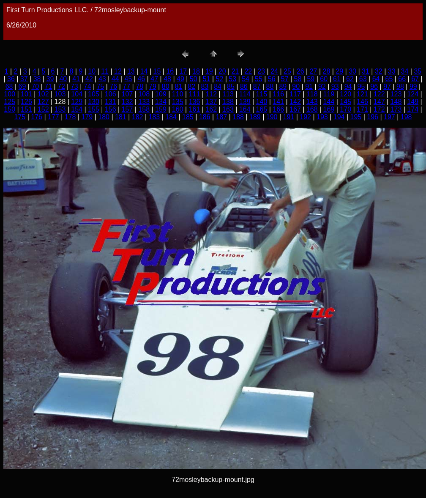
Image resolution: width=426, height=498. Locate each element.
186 (204, 116)
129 (76, 101)
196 (372, 116)
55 (258, 78)
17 (183, 71)
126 (26, 101)
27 (313, 71)
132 (127, 101)
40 (63, 78)
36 (11, 78)
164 (245, 109)
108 (144, 94)
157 (127, 109)
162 (211, 109)
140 (262, 101)
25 (287, 71)
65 (389, 78)
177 (53, 116)
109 (161, 94)
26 (300, 71)
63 (363, 78)
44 (115, 78)
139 (245, 101)
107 (127, 94)
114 (245, 94)
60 (324, 78)
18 (196, 71)
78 (139, 86)
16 (170, 71)
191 (289, 116)
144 (329, 101)
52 (220, 78)
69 (22, 86)
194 (339, 116)
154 (76, 109)
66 (402, 78)
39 (50, 78)
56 (272, 78)
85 (231, 86)
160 (177, 109)
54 (245, 78)
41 (76, 78)
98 (400, 86)
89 (283, 86)
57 (285, 78)
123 (396, 94)
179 (87, 116)
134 (161, 101)
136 (194, 101)
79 (152, 86)
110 (177, 94)
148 (396, 101)
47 (154, 78)
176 (36, 116)
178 (70, 116)
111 (194, 94)
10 (92, 71)
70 (35, 86)
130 (93, 101)
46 (141, 78)
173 (396, 109)
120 (345, 94)
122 (379, 94)
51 (206, 78)
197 (389, 116)
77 (126, 86)
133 (144, 101)
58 (298, 78)
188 (238, 116)
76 (113, 86)
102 (43, 94)
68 (9, 86)
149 (412, 101)
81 (179, 86)
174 (412, 109)
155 (93, 109)
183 (154, 116)
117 (295, 94)
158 (144, 109)
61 (337, 78)
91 (309, 86)
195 (356, 116)
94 (348, 86)
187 (221, 116)
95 (361, 86)
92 (322, 86)
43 (102, 78)
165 (262, 109)
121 (362, 94)
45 (128, 78)
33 (392, 71)
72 (61, 86)
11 (105, 71)
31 (365, 71)
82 (192, 86)
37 (24, 78)
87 (257, 86)
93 (335, 86)
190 (272, 116)
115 (262, 94)
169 (329, 109)
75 (100, 86)
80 (165, 86)
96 (374, 86)
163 (228, 109)
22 (248, 71)
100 (9, 94)
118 (312, 94)
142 (295, 101)
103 (60, 94)
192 (305, 116)
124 (412, 94)
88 (270, 86)
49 (180, 78)
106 (110, 94)
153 (60, 109)
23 (261, 71)
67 (415, 78)
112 (211, 94)
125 (9, 101)
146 (362, 101)
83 (204, 86)
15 (157, 71)
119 (329, 94)
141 (278, 101)
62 (350, 78)
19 (209, 71)
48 (167, 78)
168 (312, 109)
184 (171, 116)
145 (345, 101)
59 (310, 78)
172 (379, 109)
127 (43, 101)
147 (379, 101)
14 (144, 71)
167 (295, 109)
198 (406, 116)
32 (378, 71)
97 (387, 86)
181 (120, 116)
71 (48, 86)
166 (278, 109)
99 (413, 86)
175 (20, 116)
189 (255, 116)
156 (110, 109)
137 (211, 101)
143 (312, 101)
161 (194, 109)
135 (177, 101)
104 (76, 94)
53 (232, 78)
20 (222, 71)
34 (405, 71)
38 (37, 78)
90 (296, 86)
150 (9, 109)
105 (93, 94)
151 (26, 109)
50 (193, 78)
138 (228, 101)
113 (228, 94)
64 (376, 78)
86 (244, 86)
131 (110, 101)
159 (161, 109)
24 (274, 71)
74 (87, 86)
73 (74, 86)
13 (131, 71)
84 (217, 86)
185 (188, 116)
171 (362, 109)
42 (89, 78)
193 (322, 116)
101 (26, 94)
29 (339, 71)
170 (345, 109)
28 (326, 71)
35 (417, 71)
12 (118, 71)
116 (278, 94)
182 (137, 116)
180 (103, 116)
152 (43, 109)
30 (352, 71)
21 (235, 71)
